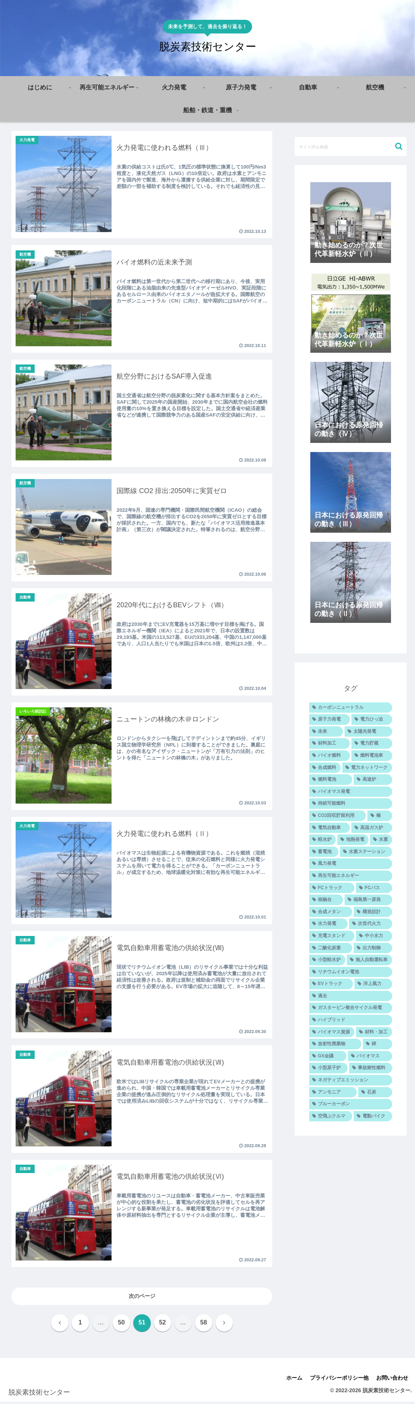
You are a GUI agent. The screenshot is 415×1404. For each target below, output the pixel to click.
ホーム (294, 1380)
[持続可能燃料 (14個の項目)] (350, 803)
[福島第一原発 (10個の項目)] (368, 900)
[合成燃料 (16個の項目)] (325, 767)
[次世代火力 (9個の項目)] (370, 923)
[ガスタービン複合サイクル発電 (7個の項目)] (350, 1008)
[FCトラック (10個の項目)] (331, 888)
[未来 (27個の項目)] (326, 731)
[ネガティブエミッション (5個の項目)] (350, 1080)
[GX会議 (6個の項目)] (327, 1056)
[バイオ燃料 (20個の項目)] (329, 755)
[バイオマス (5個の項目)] (370, 1056)
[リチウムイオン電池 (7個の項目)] (350, 972)
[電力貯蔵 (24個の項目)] (371, 743)
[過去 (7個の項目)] (350, 996)
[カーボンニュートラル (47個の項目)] (350, 707)
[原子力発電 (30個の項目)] (329, 719)
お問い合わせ (392, 1380)
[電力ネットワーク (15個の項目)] (367, 767)
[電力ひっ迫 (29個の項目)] (371, 719)
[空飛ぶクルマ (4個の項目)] (330, 1116)
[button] (398, 146)
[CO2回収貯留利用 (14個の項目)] (337, 815)
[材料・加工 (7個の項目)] (374, 1032)
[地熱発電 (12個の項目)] (353, 839)
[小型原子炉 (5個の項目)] (328, 1068)
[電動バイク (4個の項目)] (373, 1116)
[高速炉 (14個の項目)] (373, 779)
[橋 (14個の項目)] (379, 815)
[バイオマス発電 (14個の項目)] (350, 791)
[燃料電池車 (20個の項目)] (371, 755)
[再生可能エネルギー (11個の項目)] (350, 876)
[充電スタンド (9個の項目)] (331, 936)
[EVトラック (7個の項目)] (331, 984)
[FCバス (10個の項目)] (374, 888)
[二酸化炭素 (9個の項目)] (330, 948)
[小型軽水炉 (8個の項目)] (327, 960)
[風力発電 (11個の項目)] (350, 863)
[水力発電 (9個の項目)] (328, 923)
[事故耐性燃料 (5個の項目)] (370, 1068)
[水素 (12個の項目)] (381, 839)
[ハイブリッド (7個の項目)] (350, 1020)
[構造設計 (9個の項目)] (373, 912)
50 (121, 1325)
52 (162, 1325)
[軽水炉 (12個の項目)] (322, 839)
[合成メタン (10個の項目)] (330, 912)
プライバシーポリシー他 (339, 1380)
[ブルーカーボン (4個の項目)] (350, 1104)
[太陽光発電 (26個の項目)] (368, 731)
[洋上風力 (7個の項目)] (373, 984)
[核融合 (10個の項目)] (326, 900)
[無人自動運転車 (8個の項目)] (369, 960)
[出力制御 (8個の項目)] (373, 948)
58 (203, 1325)
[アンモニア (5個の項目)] (333, 1092)
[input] (351, 146)
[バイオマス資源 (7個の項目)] (331, 1032)
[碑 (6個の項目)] (377, 1044)
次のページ (142, 1299)
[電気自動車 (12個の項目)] (329, 828)
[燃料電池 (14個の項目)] (330, 779)
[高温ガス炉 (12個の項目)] (371, 828)
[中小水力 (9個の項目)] (374, 936)
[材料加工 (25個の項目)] (329, 743)
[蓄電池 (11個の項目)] (323, 852)
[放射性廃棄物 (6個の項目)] (335, 1044)
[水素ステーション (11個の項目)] (366, 852)
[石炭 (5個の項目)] (375, 1092)
